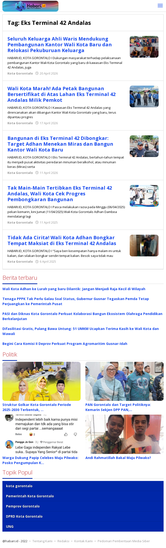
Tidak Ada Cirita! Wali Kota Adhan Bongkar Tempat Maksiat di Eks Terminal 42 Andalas (61, 240)
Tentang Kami (42, 541)
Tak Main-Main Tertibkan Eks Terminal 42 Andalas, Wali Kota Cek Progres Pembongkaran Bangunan (59, 194)
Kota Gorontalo (20, 73)
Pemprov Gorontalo (23, 506)
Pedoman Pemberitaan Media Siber (124, 541)
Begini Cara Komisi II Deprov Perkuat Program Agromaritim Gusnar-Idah (64, 343)
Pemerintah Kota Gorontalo (30, 496)
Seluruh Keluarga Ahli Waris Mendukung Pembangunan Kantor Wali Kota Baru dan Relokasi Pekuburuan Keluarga (59, 44)
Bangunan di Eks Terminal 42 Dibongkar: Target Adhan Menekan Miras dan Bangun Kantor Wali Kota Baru (60, 144)
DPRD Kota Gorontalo (24, 516)
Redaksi (63, 541)
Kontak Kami (83, 541)
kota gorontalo (19, 486)
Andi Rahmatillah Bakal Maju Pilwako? (118, 457)
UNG (9, 526)
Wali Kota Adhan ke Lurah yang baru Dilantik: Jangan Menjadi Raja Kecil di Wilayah (73, 289)
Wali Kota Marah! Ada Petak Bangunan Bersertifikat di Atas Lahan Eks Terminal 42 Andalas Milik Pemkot (61, 94)
